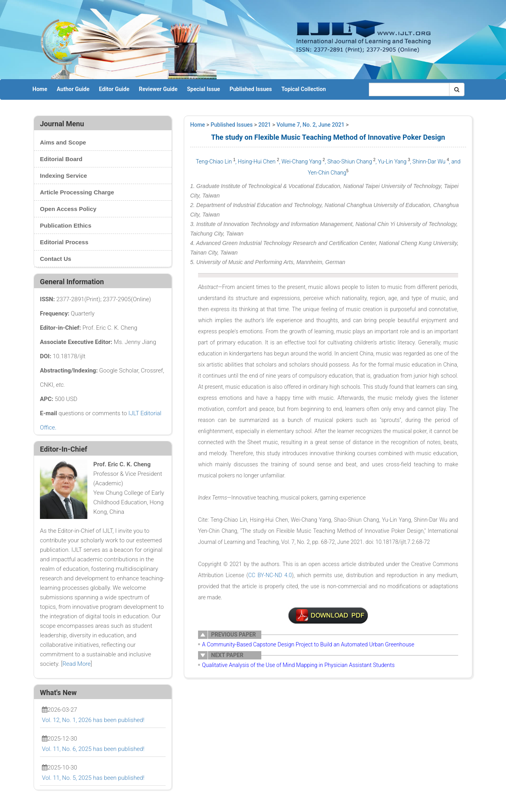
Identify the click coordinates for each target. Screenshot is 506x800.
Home (39, 89)
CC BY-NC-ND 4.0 (270, 575)
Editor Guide (114, 89)
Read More (76, 663)
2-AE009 (328, 615)
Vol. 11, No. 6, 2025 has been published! (93, 748)
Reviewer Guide (158, 89)
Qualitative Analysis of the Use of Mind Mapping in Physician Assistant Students (298, 665)
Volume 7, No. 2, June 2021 (311, 125)
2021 (265, 125)
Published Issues (251, 89)
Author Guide (73, 89)
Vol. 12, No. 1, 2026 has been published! (93, 720)
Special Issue (203, 89)
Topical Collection (303, 89)
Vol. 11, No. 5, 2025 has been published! (93, 777)
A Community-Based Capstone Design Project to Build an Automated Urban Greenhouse (308, 644)
